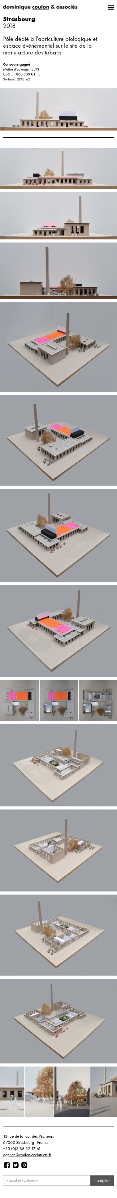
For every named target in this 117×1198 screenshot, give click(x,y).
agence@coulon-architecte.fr (27, 1154)
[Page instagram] (24, 1165)
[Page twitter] (16, 1165)
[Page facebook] (7, 1165)
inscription (101, 1180)
